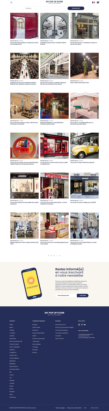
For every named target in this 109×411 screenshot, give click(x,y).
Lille (10, 372)
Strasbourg (12, 397)
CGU (85, 408)
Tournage (35, 347)
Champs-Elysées (14, 344)
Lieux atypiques (36, 344)
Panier (98, 2)
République (12, 364)
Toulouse (11, 383)
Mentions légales (60, 408)
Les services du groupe (61, 330)
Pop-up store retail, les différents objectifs (82, 162)
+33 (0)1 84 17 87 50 (83, 336)
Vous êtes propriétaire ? (62, 333)
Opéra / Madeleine (14, 347)
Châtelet (11, 330)
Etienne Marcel (13, 366)
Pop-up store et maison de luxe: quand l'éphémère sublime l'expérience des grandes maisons (24, 163)
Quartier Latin (13, 355)
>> (60, 255)
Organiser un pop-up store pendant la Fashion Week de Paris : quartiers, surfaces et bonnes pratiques (23, 84)
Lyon (10, 377)
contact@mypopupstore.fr (85, 334)
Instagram (79, 324)
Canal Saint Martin (14, 369)
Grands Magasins (14, 358)
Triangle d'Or (12, 352)
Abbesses (12, 350)
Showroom (35, 330)
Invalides (11, 336)
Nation (11, 327)
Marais (11, 324)
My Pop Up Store (54, 2)
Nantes (11, 386)
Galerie (34, 336)
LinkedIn (85, 324)
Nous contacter (59, 338)
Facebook (82, 324)
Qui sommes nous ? (60, 324)
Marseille (11, 380)
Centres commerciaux (38, 338)
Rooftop (34, 352)
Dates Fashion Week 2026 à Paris (79, 82)
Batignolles (12, 361)
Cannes (11, 375)
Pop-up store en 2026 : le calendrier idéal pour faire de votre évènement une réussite (53, 83)
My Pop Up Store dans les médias (64, 327)
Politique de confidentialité (74, 408)
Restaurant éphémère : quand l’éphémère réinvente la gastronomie (51, 123)
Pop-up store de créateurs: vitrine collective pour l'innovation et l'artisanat (24, 123)
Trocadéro (12, 333)
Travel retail (35, 341)
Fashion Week (36, 327)
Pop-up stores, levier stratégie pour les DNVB (83, 202)
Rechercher (76, 8)
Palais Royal (12, 338)
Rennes (11, 389)
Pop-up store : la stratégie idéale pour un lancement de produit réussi (81, 123)
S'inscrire (83, 295)
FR (93, 2)
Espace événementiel (38, 333)
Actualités (58, 336)
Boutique (34, 324)
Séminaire (35, 350)
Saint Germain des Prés (15, 341)
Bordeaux (12, 391)
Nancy (11, 394)
